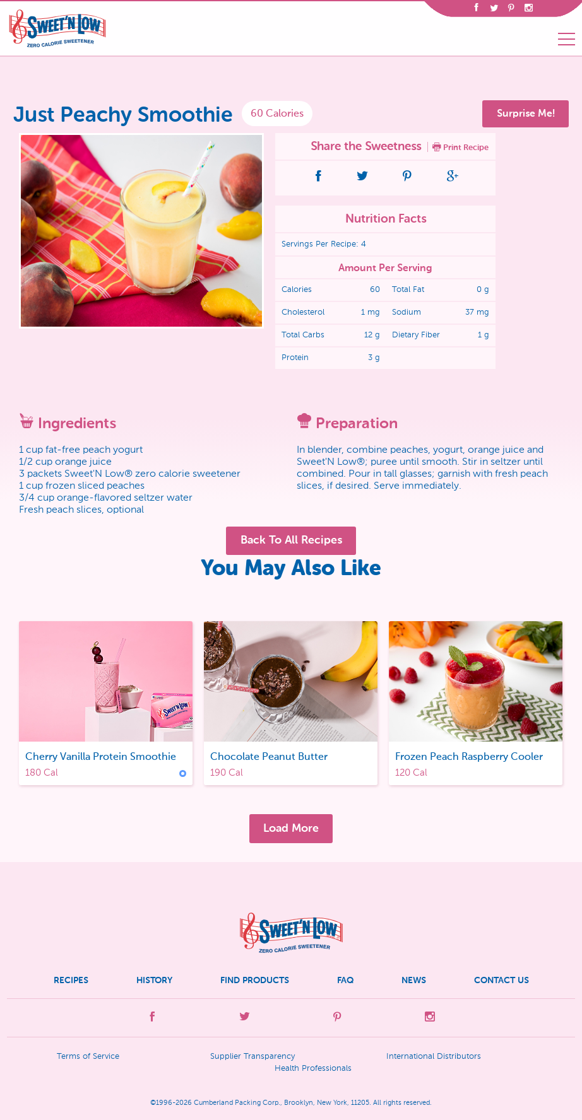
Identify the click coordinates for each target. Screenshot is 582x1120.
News (413, 980)
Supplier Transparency (252, 1057)
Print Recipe (460, 147)
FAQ (345, 980)
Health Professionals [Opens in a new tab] (313, 1069)
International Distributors (433, 1057)
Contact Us (501, 980)
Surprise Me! (526, 113)
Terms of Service (88, 1057)
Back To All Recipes (291, 540)
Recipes (71, 980)
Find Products (254, 980)
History (154, 980)
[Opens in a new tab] (476, 9)
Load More (291, 828)
